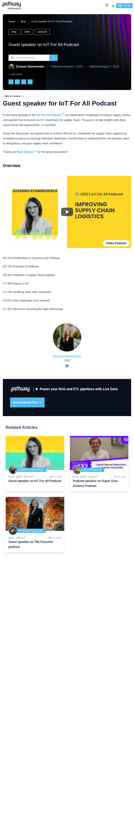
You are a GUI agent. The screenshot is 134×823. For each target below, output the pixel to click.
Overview (12, 165)
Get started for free (27, 402)
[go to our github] (124, 5)
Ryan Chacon (27, 152)
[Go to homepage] (113, 5)
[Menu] (107, 6)
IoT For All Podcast (50, 115)
